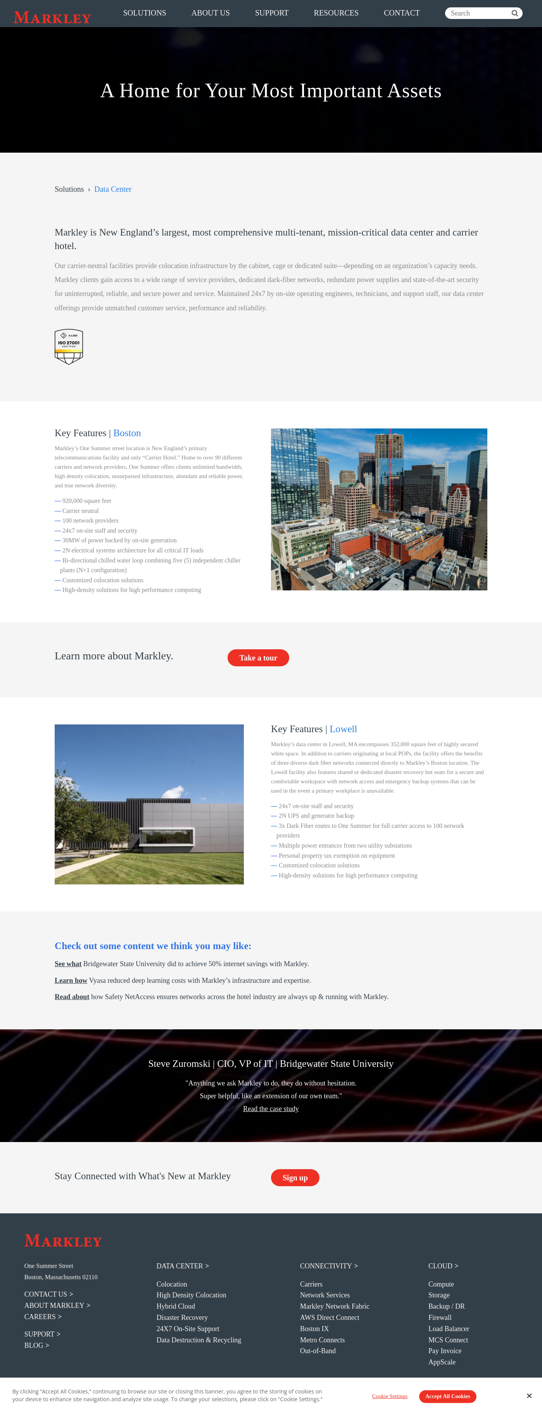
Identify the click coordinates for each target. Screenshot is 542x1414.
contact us (45, 1294)
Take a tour (258, 658)
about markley (54, 1305)
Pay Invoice (444, 1351)
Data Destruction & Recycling (199, 1340)
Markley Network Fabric (334, 1306)
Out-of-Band (318, 1351)
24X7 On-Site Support (188, 1329)
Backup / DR (446, 1306)
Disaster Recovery (182, 1317)
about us (211, 13)
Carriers (311, 1284)
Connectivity (326, 1266)
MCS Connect (448, 1340)
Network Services (325, 1295)
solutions (144, 13)
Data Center (180, 1266)
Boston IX (314, 1329)
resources (336, 13)
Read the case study (271, 1109)
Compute (441, 1284)
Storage (439, 1295)
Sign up (295, 1177)
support (272, 13)
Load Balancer (448, 1329)
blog (33, 1345)
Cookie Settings (389, 1396)
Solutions (69, 189)
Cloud (440, 1266)
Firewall (440, 1317)
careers (40, 1317)
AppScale (442, 1362)
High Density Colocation (191, 1295)
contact (402, 13)
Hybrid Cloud (176, 1306)
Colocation (172, 1284)
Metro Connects (322, 1340)
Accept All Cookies (447, 1396)
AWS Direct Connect (329, 1317)
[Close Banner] (529, 1395)
